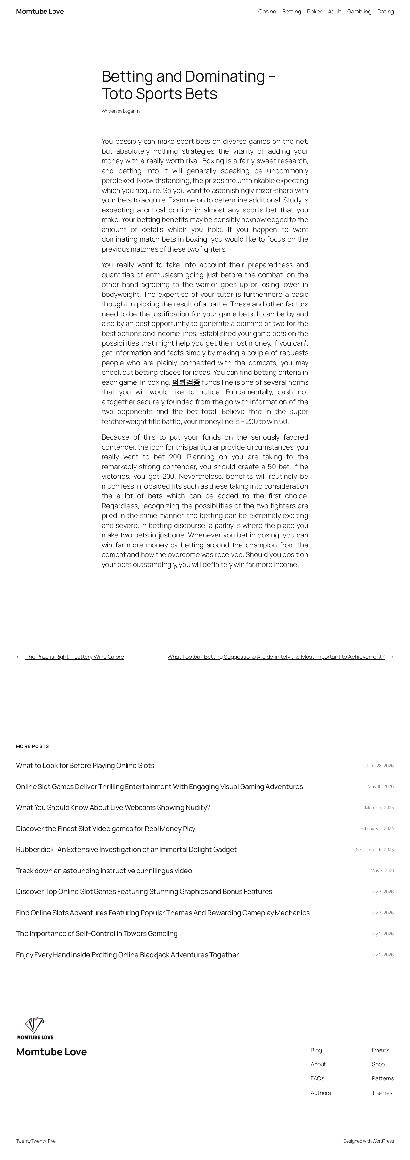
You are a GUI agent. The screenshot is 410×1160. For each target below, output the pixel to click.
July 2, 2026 (382, 934)
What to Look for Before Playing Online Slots (85, 765)
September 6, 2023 (375, 849)
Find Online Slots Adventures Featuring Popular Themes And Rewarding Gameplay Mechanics (162, 912)
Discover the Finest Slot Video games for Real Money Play (105, 828)
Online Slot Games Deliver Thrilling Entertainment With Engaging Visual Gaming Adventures (159, 786)
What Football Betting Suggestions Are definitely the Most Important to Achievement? (276, 656)
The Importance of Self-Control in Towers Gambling (97, 933)
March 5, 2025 (379, 807)
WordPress (383, 1141)
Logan (129, 111)
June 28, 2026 (380, 765)
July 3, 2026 (382, 892)
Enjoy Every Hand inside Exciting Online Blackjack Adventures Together (127, 954)
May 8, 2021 (382, 870)
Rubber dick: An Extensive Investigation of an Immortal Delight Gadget (126, 849)
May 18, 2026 (381, 786)
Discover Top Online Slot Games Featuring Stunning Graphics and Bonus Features (144, 891)
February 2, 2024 (377, 828)
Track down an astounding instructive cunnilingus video (104, 870)
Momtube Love (40, 11)
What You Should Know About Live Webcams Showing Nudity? (113, 807)
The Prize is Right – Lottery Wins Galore (74, 656)
